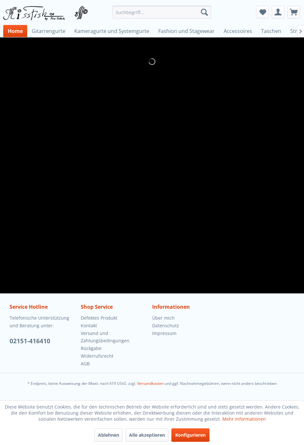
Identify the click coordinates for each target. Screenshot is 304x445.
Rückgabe (91, 348)
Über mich (163, 318)
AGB (85, 364)
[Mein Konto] (278, 12)
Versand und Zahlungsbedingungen (105, 337)
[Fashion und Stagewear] (186, 31)
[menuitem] (161, 12)
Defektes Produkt (99, 318)
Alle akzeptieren (147, 435)
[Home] (15, 31)
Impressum (164, 333)
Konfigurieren (190, 435)
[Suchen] (204, 12)
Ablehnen (108, 435)
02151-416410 (30, 341)
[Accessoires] (238, 31)
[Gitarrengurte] (48, 31)
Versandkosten (150, 383)
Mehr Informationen (244, 419)
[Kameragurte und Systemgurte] (112, 31)
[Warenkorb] (293, 12)
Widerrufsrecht (97, 356)
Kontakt (89, 325)
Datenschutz (165, 325)
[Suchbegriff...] (161, 12)
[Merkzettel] (262, 12)
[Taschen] (271, 31)
